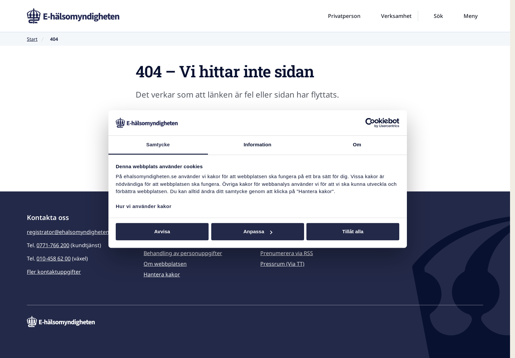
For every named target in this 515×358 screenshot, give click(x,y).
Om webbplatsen (165, 263)
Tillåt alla (352, 232)
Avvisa (162, 232)
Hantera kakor (162, 274)
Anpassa (257, 232)
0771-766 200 (52, 245)
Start (32, 39)
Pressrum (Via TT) (282, 263)
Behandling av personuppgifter (183, 253)
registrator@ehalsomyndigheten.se (71, 232)
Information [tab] (258, 145)
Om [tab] (357, 145)
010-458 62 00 (53, 258)
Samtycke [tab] (158, 145)
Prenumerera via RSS (286, 253)
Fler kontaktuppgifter (54, 271)
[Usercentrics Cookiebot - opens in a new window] (370, 123)
